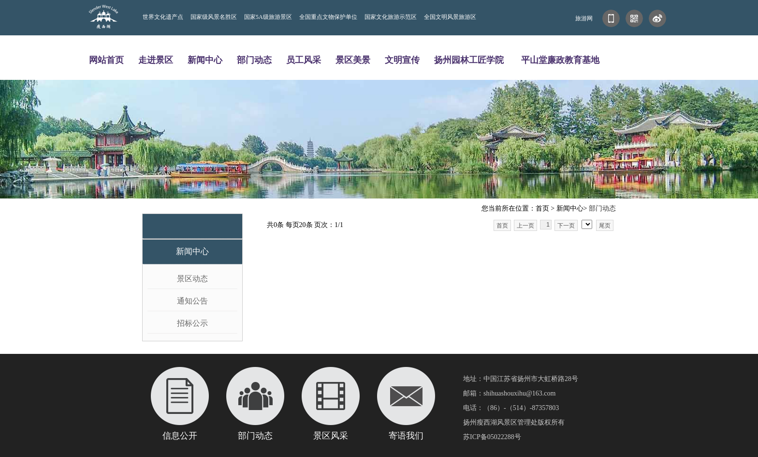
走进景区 (155, 59)
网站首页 (106, 59)
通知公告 (192, 301)
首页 (502, 225)
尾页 (605, 225)
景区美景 (352, 59)
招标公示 (192, 323)
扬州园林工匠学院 (469, 59)
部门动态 (254, 59)
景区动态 (192, 278)
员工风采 (303, 59)
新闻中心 (205, 59)
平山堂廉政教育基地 (560, 59)
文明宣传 (402, 59)
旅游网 (584, 18)
